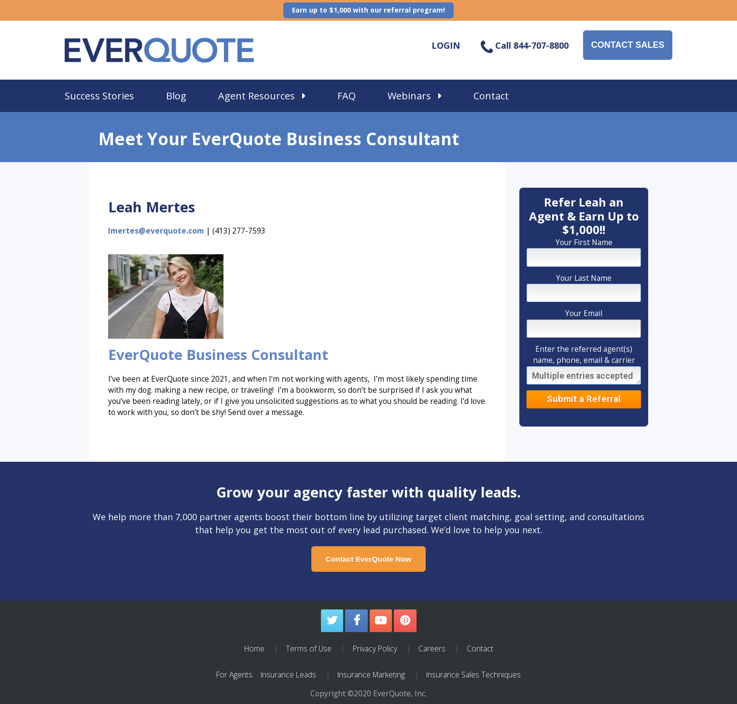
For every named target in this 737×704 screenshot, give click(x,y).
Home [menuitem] (254, 648)
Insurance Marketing (371, 674)
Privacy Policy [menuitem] (375, 648)
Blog (176, 95)
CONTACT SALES (628, 45)
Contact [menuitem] (480, 648)
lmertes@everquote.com (156, 230)
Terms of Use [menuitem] (309, 648)
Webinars (415, 95)
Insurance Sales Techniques (473, 674)
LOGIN (445, 45)
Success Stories (99, 95)
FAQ (346, 95)
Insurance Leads (288, 674)
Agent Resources (262, 95)
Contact (491, 95)
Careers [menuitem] (431, 648)
